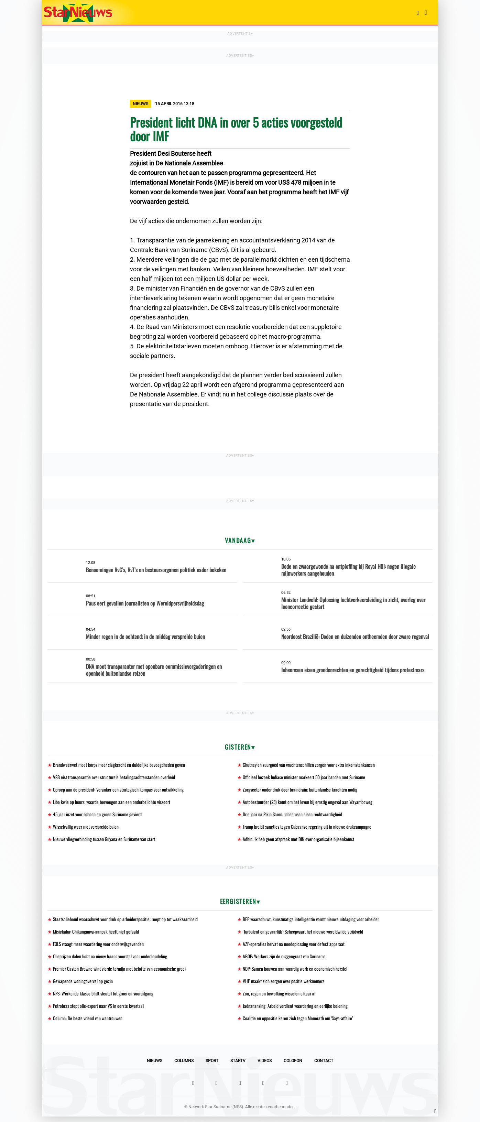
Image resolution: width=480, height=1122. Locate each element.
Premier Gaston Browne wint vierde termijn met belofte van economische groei (121, 972)
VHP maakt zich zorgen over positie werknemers (285, 985)
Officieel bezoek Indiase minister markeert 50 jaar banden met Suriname (306, 777)
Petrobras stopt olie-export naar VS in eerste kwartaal (99, 1010)
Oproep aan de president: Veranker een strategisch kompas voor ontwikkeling (119, 790)
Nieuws (154, 1066)
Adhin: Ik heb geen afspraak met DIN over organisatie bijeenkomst (299, 841)
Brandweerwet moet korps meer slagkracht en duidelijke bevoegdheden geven (120, 765)
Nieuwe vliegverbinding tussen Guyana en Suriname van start (105, 841)
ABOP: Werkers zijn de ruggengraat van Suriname (286, 959)
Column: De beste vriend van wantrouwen (88, 1023)
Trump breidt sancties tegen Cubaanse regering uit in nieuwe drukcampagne (308, 828)
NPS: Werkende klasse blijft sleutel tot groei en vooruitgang (104, 998)
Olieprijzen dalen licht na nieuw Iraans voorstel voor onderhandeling (111, 959)
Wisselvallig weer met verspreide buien (86, 828)
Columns (184, 1066)
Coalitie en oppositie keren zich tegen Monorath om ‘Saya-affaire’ (299, 1023)
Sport (212, 1066)
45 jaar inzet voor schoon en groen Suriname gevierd (98, 815)
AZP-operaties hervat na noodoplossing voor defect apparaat (294, 947)
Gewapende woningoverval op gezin (83, 985)
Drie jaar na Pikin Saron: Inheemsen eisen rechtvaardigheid (294, 815)
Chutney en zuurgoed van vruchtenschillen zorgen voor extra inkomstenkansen (310, 765)
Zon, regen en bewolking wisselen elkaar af (279, 998)
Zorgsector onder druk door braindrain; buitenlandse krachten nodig (301, 790)
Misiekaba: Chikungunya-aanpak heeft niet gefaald (96, 934)
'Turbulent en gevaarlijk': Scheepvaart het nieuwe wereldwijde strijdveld (304, 934)
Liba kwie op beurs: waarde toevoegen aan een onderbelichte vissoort (112, 803)
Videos (265, 1066)
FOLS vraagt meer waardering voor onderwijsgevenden (100, 947)
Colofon (293, 1066)
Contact (323, 1066)
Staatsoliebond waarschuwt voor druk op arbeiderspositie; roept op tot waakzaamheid (126, 921)
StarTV (238, 1066)
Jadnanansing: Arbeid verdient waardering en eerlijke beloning (296, 1010)
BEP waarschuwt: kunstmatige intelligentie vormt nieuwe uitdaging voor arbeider (312, 921)
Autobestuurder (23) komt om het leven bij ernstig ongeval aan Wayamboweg (309, 803)
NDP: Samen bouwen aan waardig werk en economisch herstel (296, 972)
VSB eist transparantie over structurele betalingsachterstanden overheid (115, 777)
